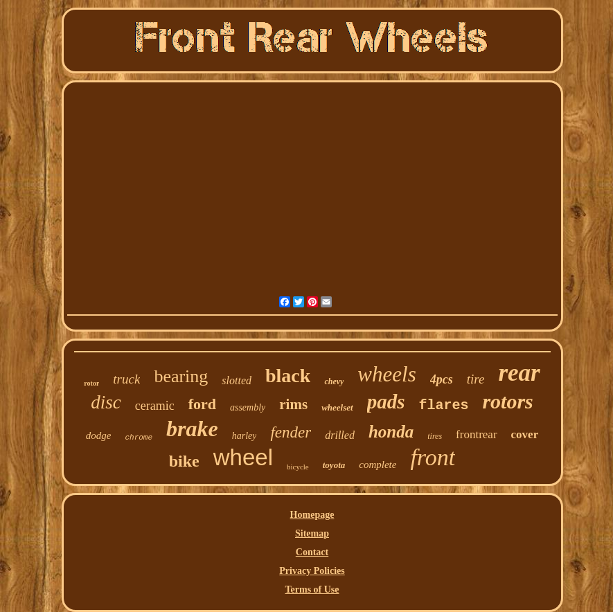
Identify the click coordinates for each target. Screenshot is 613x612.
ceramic (155, 406)
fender (290, 432)
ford (202, 404)
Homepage (312, 515)
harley (244, 436)
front (432, 457)
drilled (340, 435)
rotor (91, 383)
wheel (243, 457)
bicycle (298, 466)
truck (126, 379)
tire (476, 379)
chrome (138, 437)
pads (386, 401)
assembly (247, 407)
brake (192, 428)
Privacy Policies (311, 571)
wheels (386, 374)
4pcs (441, 379)
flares (443, 405)
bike (184, 461)
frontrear (476, 434)
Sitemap (312, 533)
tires (434, 436)
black (287, 375)
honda (391, 431)
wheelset (337, 407)
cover (525, 434)
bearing (181, 376)
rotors (507, 401)
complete (377, 464)
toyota (334, 465)
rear (519, 372)
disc (106, 402)
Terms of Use (312, 589)
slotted (236, 380)
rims (293, 404)
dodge (99, 435)
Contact (312, 552)
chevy (334, 381)
